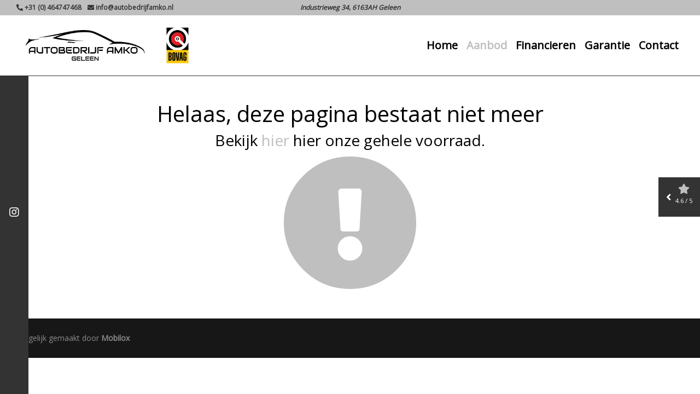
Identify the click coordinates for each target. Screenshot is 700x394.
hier (275, 140)
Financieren (546, 46)
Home (442, 46)
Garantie (607, 46)
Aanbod (486, 46)
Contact (659, 46)
